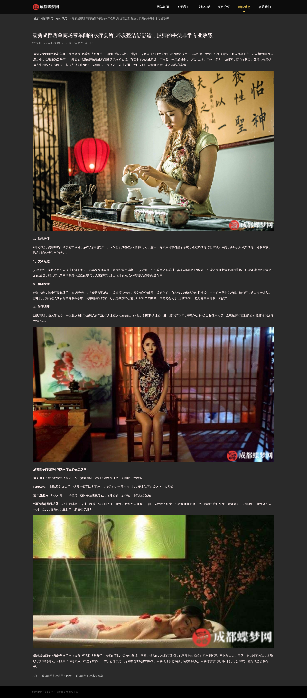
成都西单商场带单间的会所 (58, 675)
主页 (37, 18)
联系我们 (264, 7)
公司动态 (61, 18)
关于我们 (183, 7)
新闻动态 (244, 7)
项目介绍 (224, 7)
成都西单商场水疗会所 (89, 675)
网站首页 (163, 7)
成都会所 (203, 7)
